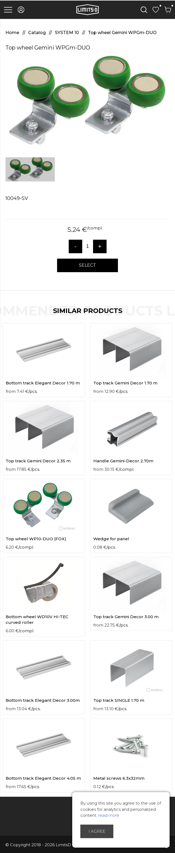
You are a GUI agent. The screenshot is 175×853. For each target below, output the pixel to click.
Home (12, 32)
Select (87, 265)
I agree (96, 831)
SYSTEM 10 (67, 32)
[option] (87, 101)
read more (108, 815)
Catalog (37, 32)
